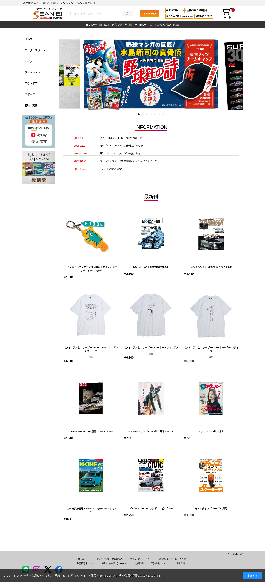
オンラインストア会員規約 (109, 559)
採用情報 (203, 10)
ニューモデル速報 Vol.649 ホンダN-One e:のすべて (90, 510)
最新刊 (151, 196)
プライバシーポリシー (141, 559)
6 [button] (159, 114)
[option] (132, 25)
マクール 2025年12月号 (211, 431)
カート (228, 13)
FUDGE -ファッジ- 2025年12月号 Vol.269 (150, 431)
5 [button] (155, 114)
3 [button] (147, 114)
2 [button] (143, 114)
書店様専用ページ (175, 10)
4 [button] (151, 114)
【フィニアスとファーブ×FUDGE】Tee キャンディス (211, 349)
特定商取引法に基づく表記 (172, 559)
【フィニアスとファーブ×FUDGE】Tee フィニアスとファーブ (90, 349)
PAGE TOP (237, 554)
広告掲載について (204, 16)
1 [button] (139, 114)
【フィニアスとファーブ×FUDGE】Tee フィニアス (150, 347)
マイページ (149, 13)
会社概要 (191, 10)
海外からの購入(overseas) (179, 16)
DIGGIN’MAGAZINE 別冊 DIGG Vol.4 (91, 431)
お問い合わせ (82, 559)
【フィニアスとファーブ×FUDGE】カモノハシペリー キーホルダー (90, 269)
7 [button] (163, 114)
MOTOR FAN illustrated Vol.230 (151, 267)
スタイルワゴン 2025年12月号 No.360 (211, 267)
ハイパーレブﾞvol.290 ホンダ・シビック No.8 (151, 508)
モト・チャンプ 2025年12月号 (211, 508)
